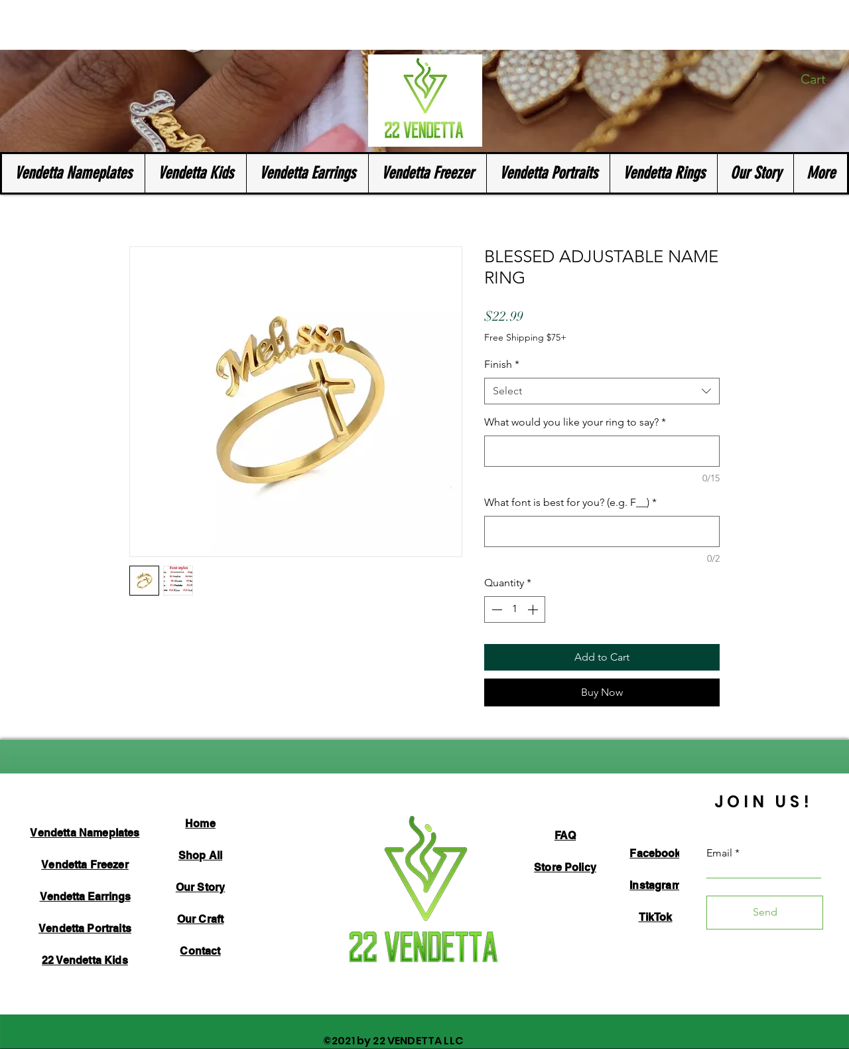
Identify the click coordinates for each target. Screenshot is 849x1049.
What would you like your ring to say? (575, 422)
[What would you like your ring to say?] (602, 451)
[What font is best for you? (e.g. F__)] (602, 531)
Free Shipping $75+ (525, 337)
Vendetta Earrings (85, 896)
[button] (821, 79)
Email (719, 853)
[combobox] (602, 391)
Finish (501, 364)
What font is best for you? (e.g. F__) (570, 502)
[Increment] (534, 609)
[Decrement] (495, 609)
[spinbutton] (515, 609)
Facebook (655, 853)
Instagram (655, 885)
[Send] (764, 912)
